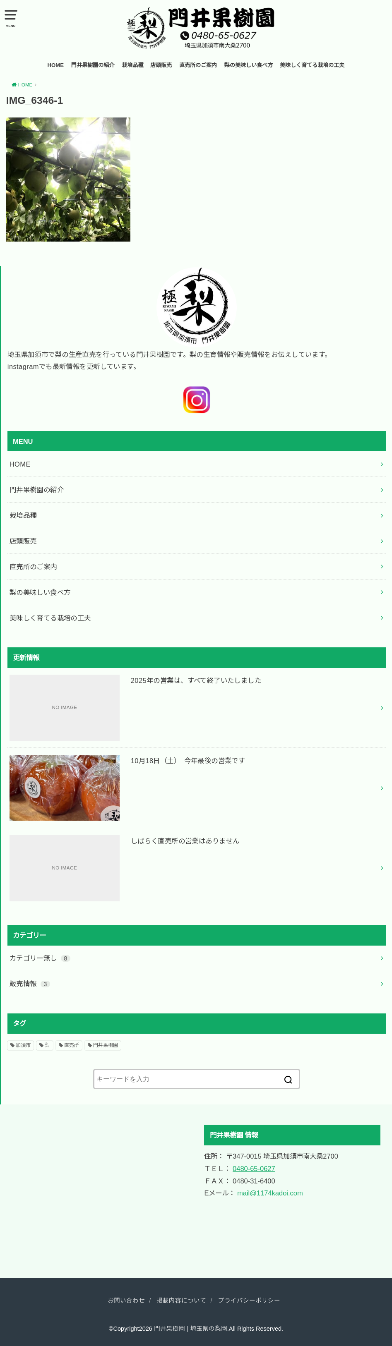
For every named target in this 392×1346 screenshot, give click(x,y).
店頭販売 (161, 65)
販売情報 (30, 983)
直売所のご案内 (198, 65)
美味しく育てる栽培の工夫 (312, 65)
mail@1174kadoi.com (270, 1193)
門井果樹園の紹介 (92, 65)
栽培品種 (132, 65)
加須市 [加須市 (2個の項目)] (23, 1045)
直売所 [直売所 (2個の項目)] (71, 1045)
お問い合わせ (126, 1300)
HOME (56, 65)
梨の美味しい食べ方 (248, 65)
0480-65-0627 (254, 1168)
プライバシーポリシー (249, 1300)
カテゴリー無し (40, 958)
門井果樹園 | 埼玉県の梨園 (190, 1328)
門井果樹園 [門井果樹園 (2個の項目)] (105, 1045)
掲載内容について (181, 1300)
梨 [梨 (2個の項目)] (47, 1045)
